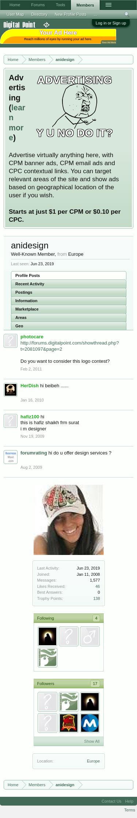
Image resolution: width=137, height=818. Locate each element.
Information (26, 300)
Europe (93, 761)
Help (129, 801)
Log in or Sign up (111, 23)
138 (96, 598)
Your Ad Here (109, 42)
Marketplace (27, 309)
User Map (15, 14)
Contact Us (111, 801)
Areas (21, 317)
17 (95, 683)
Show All (91, 741)
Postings (23, 292)
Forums (38, 5)
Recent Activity (29, 284)
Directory (39, 14)
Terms (129, 810)
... (95, 14)
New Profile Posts (71, 14)
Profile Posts (27, 275)
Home (14, 5)
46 (97, 586)
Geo (19, 326)
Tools (60, 5)
